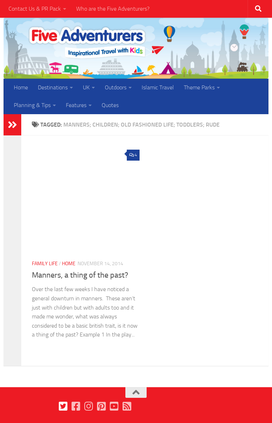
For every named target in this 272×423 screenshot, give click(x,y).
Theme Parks (199, 87)
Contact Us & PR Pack (34, 8)
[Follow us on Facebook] (76, 406)
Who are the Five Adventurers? (112, 8)
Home (21, 87)
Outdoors (115, 87)
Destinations (53, 87)
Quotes (110, 105)
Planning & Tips (32, 105)
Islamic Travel (158, 87)
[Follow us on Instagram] (89, 406)
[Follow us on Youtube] (114, 406)
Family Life (45, 264)
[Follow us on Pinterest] (102, 406)
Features (76, 105)
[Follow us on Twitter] (63, 406)
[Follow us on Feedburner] (127, 406)
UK (86, 87)
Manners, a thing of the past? (80, 275)
